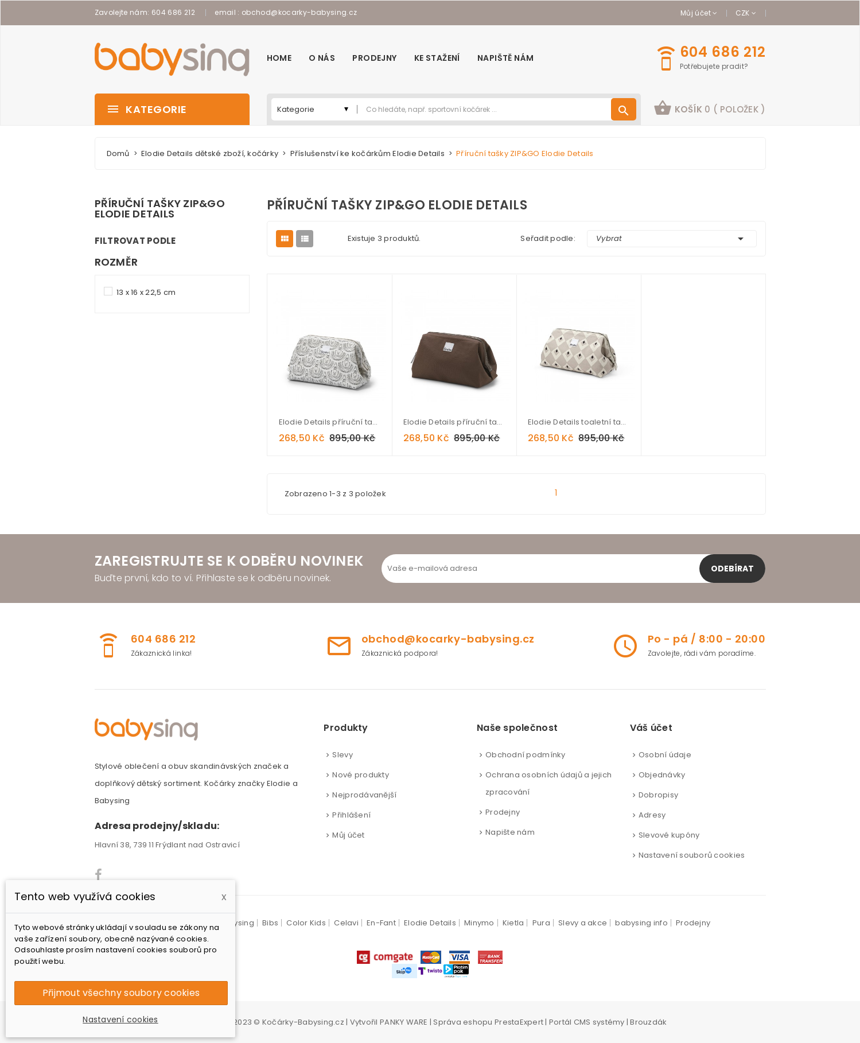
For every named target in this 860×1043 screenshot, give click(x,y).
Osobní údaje (665, 754)
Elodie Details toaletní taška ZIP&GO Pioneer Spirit (578, 422)
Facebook (99, 875)
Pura (541, 923)
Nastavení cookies (120, 1019)
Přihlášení (351, 815)
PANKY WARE (404, 1022)
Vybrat (672, 239)
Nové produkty (360, 774)
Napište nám (510, 832)
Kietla (513, 923)
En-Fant (381, 923)
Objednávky (662, 774)
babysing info (641, 923)
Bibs (270, 923)
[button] (709, 109)
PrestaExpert (519, 1022)
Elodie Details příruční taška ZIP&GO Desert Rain (329, 422)
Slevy (342, 754)
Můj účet (348, 835)
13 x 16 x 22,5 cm (146, 292)
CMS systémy (599, 1022)
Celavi (346, 923)
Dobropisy (658, 794)
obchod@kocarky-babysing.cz (299, 12)
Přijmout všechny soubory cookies (121, 992)
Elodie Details (430, 923)
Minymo (479, 923)
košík (709, 108)
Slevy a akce (582, 923)
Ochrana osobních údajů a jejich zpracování (548, 783)
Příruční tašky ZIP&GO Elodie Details (160, 209)
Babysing (236, 923)
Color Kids (306, 923)
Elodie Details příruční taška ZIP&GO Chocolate (454, 422)
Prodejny (502, 812)
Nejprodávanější (364, 794)
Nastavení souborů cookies (692, 855)
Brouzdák (648, 1022)
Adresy (652, 815)
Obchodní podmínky (525, 754)
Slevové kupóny (669, 835)
